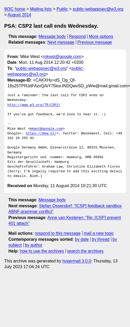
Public (62, 9)
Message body (52, 36)
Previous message (94, 42)
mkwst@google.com (62, 56)
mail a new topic (99, 233)
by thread (101, 239)
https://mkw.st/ (41, 133)
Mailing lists (41, 9)
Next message (61, 42)
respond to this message (57, 233)
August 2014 (19, 15)
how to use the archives (42, 251)
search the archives (85, 251)
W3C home (14, 9)
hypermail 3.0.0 (76, 261)
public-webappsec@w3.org (98, 9)
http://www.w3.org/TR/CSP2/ (34, 105)
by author (34, 245)
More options (101, 36)
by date (82, 239)
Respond (77, 36)
